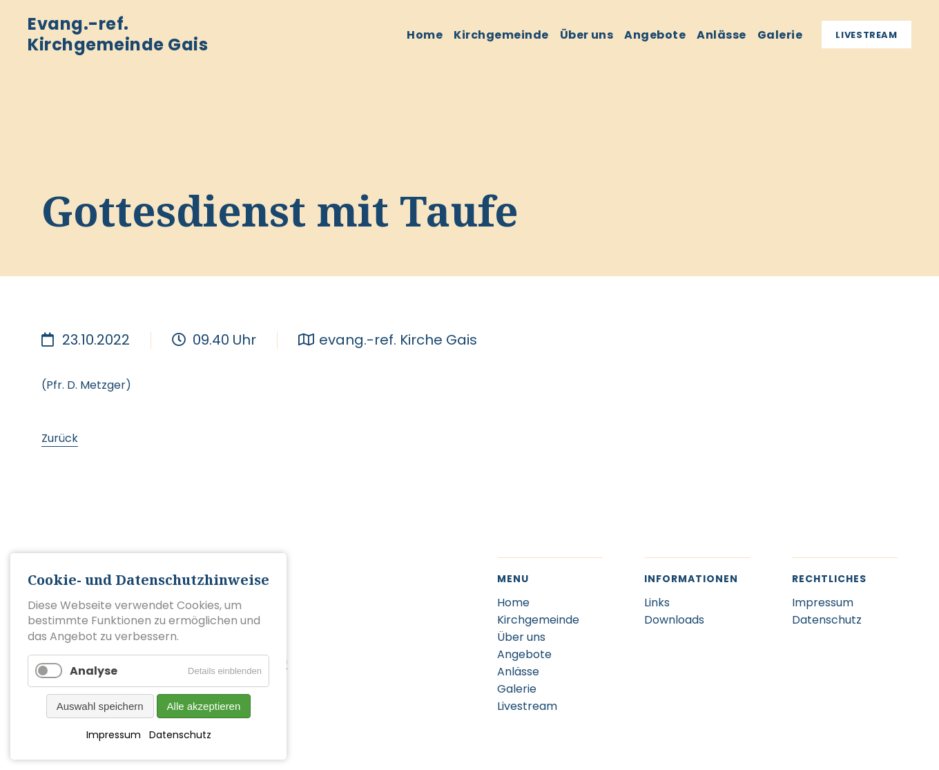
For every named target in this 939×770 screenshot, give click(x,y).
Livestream (866, 34)
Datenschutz (180, 735)
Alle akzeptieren (204, 706)
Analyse (93, 671)
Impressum (113, 735)
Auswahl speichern (100, 706)
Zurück (59, 438)
